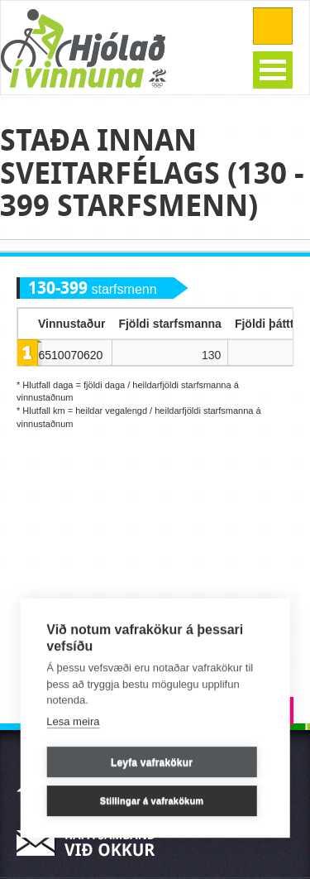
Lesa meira (72, 721)
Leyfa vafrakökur (152, 762)
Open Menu (273, 70)
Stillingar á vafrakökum (152, 801)
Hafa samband (91, 843)
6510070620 (71, 355)
